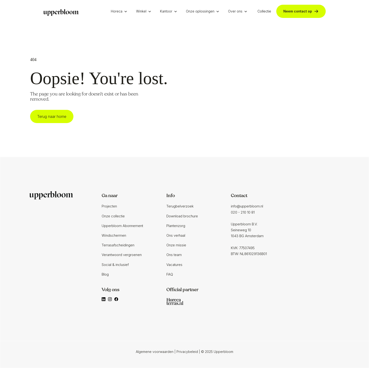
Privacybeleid (187, 352)
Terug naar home (51, 116)
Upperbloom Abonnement (122, 225)
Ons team (174, 254)
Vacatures (174, 264)
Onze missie (176, 245)
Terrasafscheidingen (118, 245)
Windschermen (114, 235)
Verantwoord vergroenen (122, 254)
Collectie (264, 11)
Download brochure (182, 216)
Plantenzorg (175, 225)
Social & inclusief (115, 264)
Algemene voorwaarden (154, 352)
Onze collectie (113, 216)
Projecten (109, 206)
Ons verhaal (175, 235)
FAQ (169, 274)
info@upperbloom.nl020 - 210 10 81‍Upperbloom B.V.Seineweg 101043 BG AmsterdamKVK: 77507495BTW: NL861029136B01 (249, 230)
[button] (120, 11)
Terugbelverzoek (180, 206)
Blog (105, 274)
